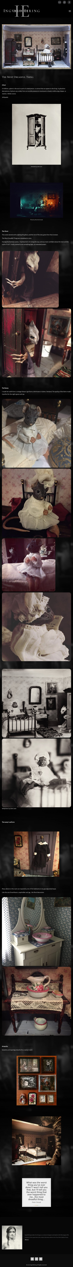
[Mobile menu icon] (70, 11)
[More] (27, 1239)
